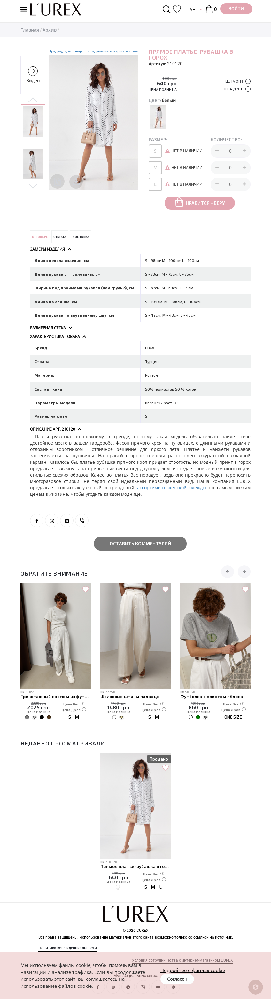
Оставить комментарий (140, 543)
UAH (191, 9)
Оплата (59, 236)
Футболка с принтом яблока (211, 696)
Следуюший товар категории (113, 51)
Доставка (80, 236)
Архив (50, 30)
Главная (29, 30)
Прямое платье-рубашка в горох (135, 866)
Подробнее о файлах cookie (192, 970)
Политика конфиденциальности (67, 948)
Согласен (177, 979)
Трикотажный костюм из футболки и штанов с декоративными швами (55, 696)
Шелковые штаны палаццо (129, 696)
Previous (32, 100)
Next (32, 185)
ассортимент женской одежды (173, 488)
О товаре (40, 236)
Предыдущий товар (65, 51)
